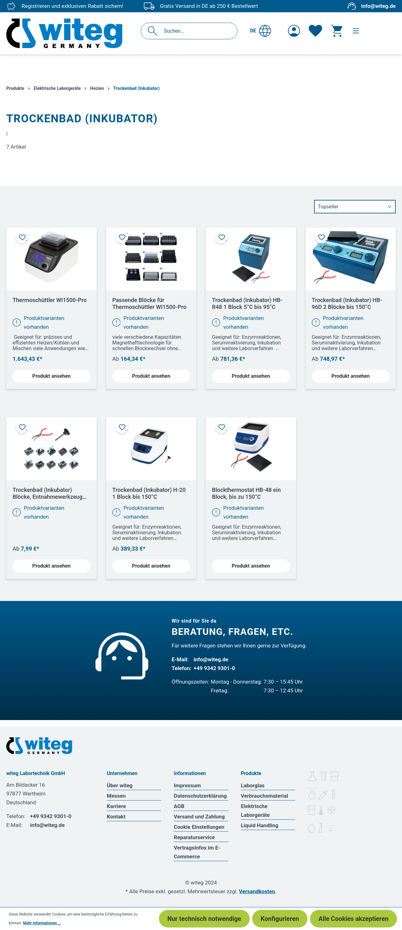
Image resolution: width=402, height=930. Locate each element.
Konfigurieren (280, 918)
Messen (116, 796)
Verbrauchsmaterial (264, 796)
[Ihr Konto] (294, 31)
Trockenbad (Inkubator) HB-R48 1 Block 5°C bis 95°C (247, 303)
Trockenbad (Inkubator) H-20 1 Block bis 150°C (149, 493)
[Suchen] (154, 31)
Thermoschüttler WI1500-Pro (50, 300)
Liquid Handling (260, 825)
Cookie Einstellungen (199, 827)
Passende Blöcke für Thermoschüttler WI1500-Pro (149, 303)
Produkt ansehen (51, 376)
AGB (179, 806)
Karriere (116, 806)
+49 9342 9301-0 (214, 668)
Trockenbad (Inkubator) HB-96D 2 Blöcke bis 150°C (347, 303)
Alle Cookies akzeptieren (353, 918)
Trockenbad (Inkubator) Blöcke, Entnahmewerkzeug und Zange (48, 493)
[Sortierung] (355, 206)
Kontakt (116, 816)
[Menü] (356, 31)
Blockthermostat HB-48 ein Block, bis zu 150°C (246, 493)
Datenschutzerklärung (200, 796)
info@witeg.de (378, 6)
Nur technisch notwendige (204, 918)
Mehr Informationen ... (42, 923)
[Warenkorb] (337, 31)
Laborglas (253, 785)
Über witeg (120, 785)
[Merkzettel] (315, 31)
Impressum (187, 785)
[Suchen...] (196, 31)
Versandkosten (257, 891)
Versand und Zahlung (199, 816)
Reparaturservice (194, 837)
